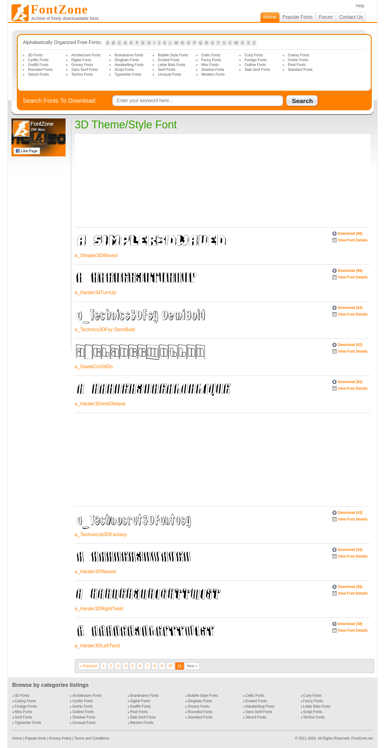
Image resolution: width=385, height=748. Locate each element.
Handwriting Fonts (129, 65)
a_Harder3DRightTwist (99, 608)
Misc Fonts (210, 65)
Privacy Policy (60, 738)
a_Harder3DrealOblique (100, 403)
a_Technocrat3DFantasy (101, 534)
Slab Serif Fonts (257, 70)
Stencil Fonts (38, 74)
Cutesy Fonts (298, 55)
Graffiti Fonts (38, 65)
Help (360, 5)
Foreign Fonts (256, 60)
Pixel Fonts (297, 65)
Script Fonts (124, 70)
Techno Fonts (82, 74)
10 (170, 666)
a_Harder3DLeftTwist (97, 645)
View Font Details (353, 240)
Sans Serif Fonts (84, 70)
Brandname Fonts (129, 55)
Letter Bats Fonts (171, 65)
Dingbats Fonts (127, 60)
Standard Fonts (300, 70)
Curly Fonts (254, 55)
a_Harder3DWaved (95, 571)
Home (17, 738)
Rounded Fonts (40, 70)
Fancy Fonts (211, 60)
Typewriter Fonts (128, 74)
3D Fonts (35, 55)
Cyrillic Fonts (38, 60)
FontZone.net (362, 738)
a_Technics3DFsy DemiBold (105, 329)
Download (350, 233)
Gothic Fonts (298, 60)
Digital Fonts (81, 60)
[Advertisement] (39, 253)
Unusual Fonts (169, 74)
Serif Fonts (166, 70)
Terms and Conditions (91, 738)
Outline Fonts (255, 65)
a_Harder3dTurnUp (95, 292)
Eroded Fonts (169, 60)
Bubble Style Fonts (173, 55)
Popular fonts (35, 738)
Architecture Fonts (85, 55)
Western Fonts (213, 74)
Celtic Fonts (210, 55)
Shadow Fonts (212, 70)
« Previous (88, 666)
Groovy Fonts (82, 65)
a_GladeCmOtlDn (94, 366)
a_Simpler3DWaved (96, 255)
